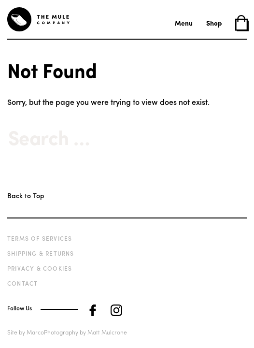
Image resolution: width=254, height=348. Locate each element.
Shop (214, 23)
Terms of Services (39, 238)
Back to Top (25, 195)
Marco (35, 332)
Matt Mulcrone (107, 332)
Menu (184, 23)
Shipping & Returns (40, 253)
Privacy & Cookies (39, 268)
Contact (22, 283)
